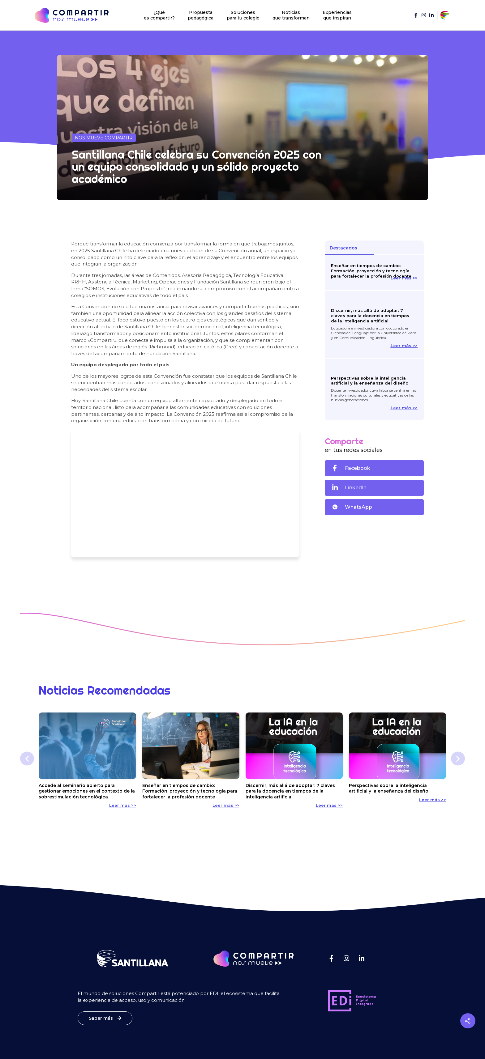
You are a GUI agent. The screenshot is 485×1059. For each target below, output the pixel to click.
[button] (374, 468)
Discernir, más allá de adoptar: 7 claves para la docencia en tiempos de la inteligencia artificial (370, 315)
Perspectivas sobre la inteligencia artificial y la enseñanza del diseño (369, 381)
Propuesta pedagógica (200, 15)
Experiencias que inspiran (337, 15)
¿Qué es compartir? (159, 15)
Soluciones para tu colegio (243, 15)
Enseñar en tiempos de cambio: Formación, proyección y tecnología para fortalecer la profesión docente (371, 271)
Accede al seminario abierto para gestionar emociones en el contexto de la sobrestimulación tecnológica (87, 791)
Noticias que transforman (291, 15)
